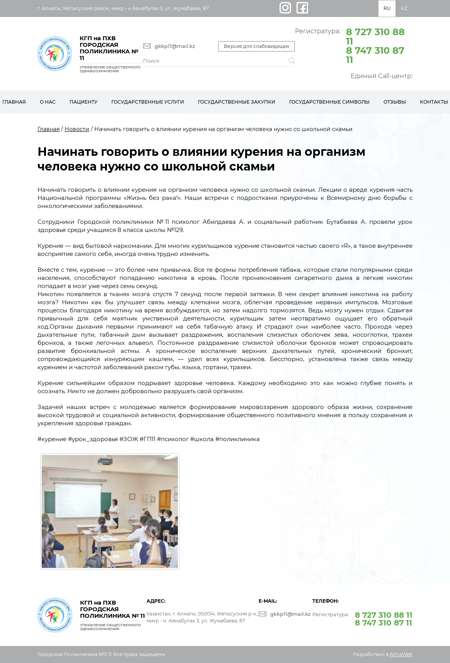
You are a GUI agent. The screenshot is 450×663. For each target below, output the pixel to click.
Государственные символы (329, 102)
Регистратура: (353, 45)
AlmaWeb (401, 654)
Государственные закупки (236, 102)
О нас (48, 102)
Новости (77, 129)
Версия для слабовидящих (258, 46)
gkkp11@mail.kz (175, 46)
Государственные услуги (147, 102)
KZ (404, 8)
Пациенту (83, 102)
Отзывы (395, 102)
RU (387, 8)
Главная (49, 129)
